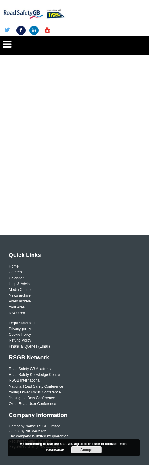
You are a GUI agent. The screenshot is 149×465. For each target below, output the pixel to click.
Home (14, 266)
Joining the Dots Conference (32, 398)
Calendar (16, 278)
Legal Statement (22, 323)
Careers (15, 272)
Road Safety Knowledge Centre (34, 374)
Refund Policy (20, 340)
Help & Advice (20, 284)
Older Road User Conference (32, 404)
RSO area (17, 313)
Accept (86, 450)
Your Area (17, 307)
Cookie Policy (20, 334)
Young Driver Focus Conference (35, 392)
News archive (20, 295)
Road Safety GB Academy (30, 369)
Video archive (20, 301)
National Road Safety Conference (36, 386)
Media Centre (20, 290)
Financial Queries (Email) (29, 346)
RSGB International (24, 380)
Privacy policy (20, 329)
